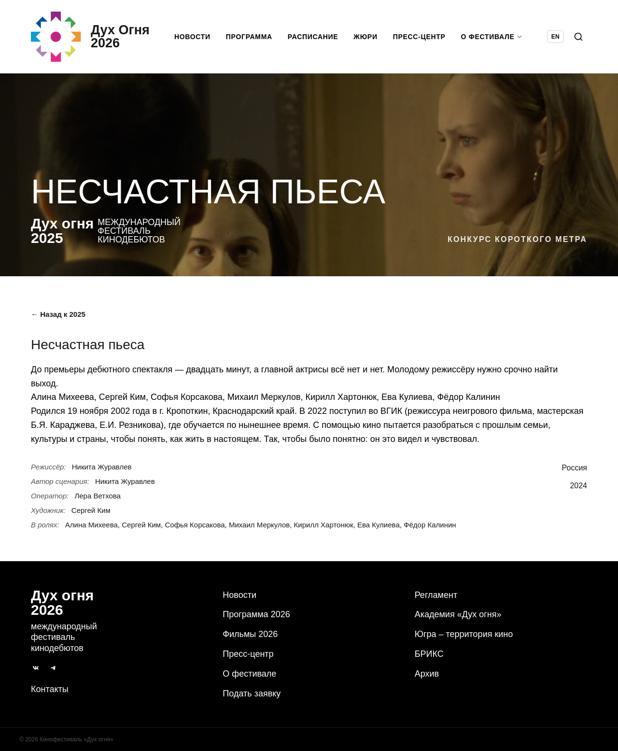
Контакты (50, 689)
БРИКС (429, 654)
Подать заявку (252, 693)
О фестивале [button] (491, 37)
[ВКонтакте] (36, 668)
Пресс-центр (419, 37)
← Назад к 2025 (58, 314)
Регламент (436, 595)
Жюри (365, 37)
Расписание (313, 37)
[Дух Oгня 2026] (90, 37)
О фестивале (249, 674)
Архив (427, 674)
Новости (192, 37)
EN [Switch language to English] (555, 36)
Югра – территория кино (464, 634)
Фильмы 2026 (250, 634)
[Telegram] (53, 668)
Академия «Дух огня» (458, 614)
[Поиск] (578, 36)
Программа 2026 (256, 614)
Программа (249, 37)
